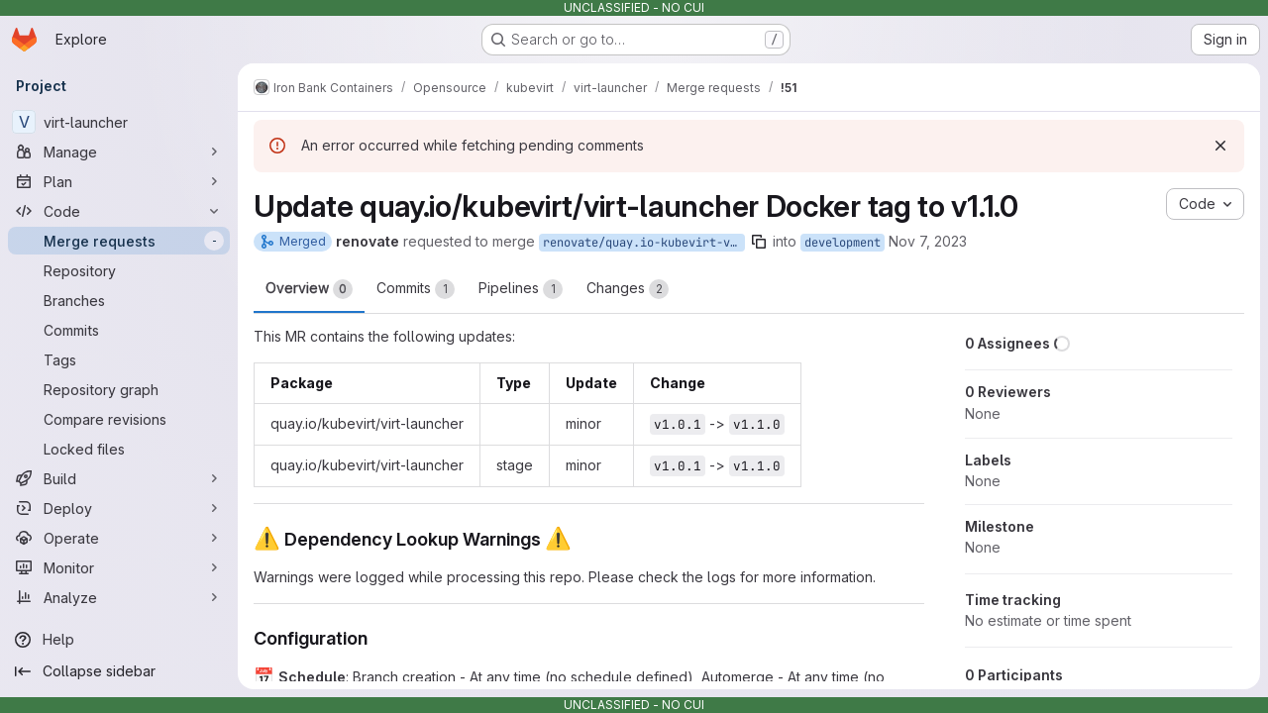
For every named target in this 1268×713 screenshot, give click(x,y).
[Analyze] (119, 597)
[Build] (119, 478)
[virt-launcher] (119, 122)
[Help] (119, 640)
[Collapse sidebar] (119, 671)
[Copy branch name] (759, 242)
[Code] (119, 211)
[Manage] (119, 151)
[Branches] (119, 300)
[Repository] (119, 270)
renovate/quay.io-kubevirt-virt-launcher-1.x (644, 243)
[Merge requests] (119, 241)
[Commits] (119, 330)
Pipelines (520, 289)
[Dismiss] (1220, 145)
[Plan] (119, 181)
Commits (415, 289)
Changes (627, 289)
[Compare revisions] (119, 419)
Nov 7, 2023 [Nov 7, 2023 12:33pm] (928, 241)
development (842, 243)
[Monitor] (119, 567)
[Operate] (119, 538)
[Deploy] (119, 508)
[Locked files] (119, 448)
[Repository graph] (119, 389)
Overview (309, 289)
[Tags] (119, 359)
